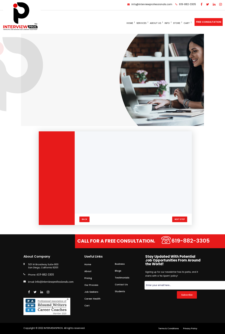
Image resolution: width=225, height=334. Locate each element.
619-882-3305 (195, 241)
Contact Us (121, 284)
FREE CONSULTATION (208, 22)
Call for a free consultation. (118, 240)
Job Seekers (91, 291)
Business (120, 264)
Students (120, 291)
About (87, 271)
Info (167, 23)
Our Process (91, 285)
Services (141, 23)
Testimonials (122, 277)
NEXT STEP (180, 219)
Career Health (92, 298)
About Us (155, 23)
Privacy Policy (190, 328)
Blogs (118, 270)
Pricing (88, 278)
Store (176, 23)
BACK (84, 219)
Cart (187, 23)
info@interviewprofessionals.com (54, 281)
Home (130, 23)
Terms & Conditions (168, 328)
